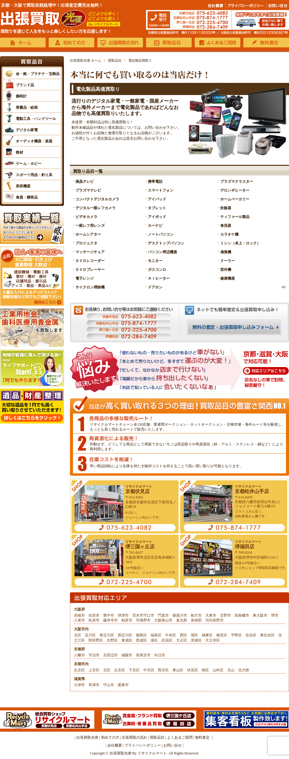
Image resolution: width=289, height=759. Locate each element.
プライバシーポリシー (142, 745)
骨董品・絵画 (27, 107)
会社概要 (114, 745)
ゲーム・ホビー (28, 164)
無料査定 (202, 737)
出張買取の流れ (134, 737)
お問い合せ (172, 745)
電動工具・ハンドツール (36, 119)
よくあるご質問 (180, 737)
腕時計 (21, 96)
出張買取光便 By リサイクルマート (138, 753)
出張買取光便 (87, 737)
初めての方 (110, 737)
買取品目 (114, 60)
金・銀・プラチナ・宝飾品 (38, 74)
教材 (19, 152)
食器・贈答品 (27, 197)
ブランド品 (25, 85)
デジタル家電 (27, 130)
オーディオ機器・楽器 (34, 141)
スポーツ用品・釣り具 (34, 175)
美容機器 (23, 186)
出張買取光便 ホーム (85, 60)
